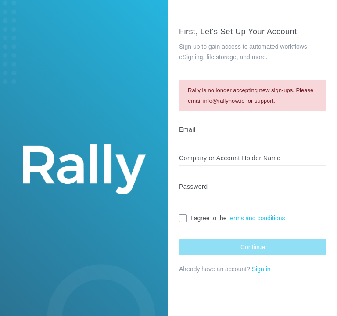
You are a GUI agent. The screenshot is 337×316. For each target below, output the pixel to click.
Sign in (261, 269)
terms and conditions (256, 218)
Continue (252, 247)
